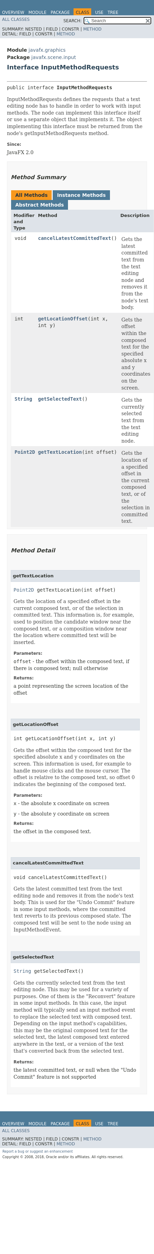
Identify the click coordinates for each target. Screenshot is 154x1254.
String (23, 399)
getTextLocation (60, 452)
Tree (113, 12)
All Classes (15, 19)
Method (92, 29)
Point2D (25, 452)
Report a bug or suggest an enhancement (37, 1151)
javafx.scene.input (53, 57)
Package (60, 12)
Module (37, 12)
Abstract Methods (39, 205)
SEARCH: (72, 20)
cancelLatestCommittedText (74, 238)
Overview (13, 12)
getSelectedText (60, 399)
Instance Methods (81, 195)
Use (99, 12)
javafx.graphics (47, 50)
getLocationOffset (63, 318)
